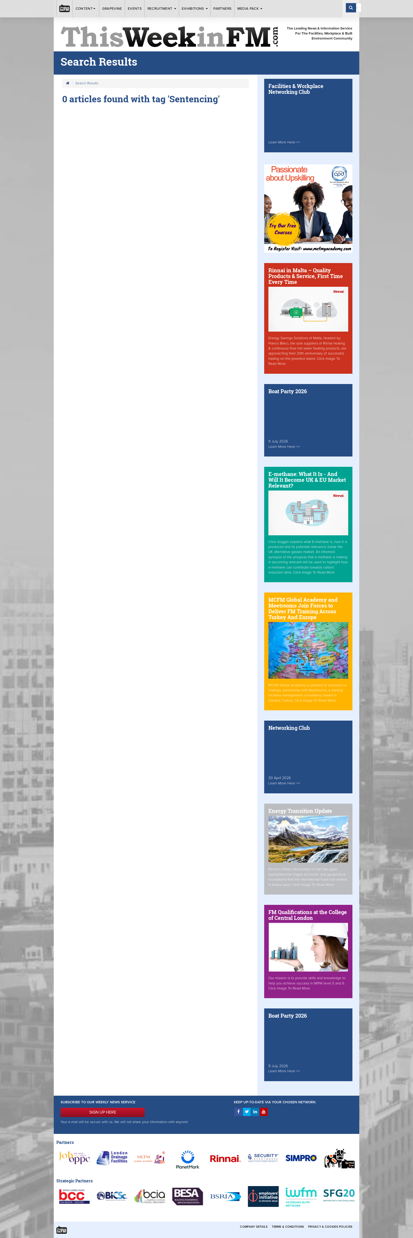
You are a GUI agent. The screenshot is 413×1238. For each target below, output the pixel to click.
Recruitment (162, 9)
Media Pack (250, 9)
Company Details (254, 1227)
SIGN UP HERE (102, 1112)
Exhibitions (195, 9)
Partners (222, 9)
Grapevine (112, 9)
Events (135, 9)
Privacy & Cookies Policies (330, 1227)
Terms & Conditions (288, 1227)
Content (86, 9)
